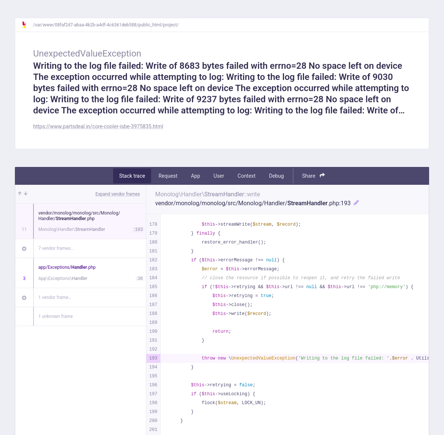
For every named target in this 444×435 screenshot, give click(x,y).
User (219, 176)
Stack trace (132, 176)
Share (313, 176)
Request (168, 176)
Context (246, 176)
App (195, 176)
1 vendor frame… (54, 297)
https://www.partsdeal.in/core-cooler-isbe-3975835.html (98, 126)
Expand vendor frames (118, 194)
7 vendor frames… (56, 248)
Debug (276, 176)
